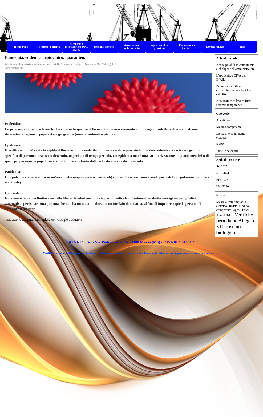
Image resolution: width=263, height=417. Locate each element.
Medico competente (229, 127)
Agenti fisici (224, 120)
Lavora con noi (215, 46)
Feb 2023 (222, 180)
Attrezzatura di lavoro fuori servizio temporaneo (234, 103)
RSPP (220, 144)
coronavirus (17, 68)
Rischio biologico (228, 229)
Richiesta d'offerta (48, 46)
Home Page (21, 46)
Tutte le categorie (227, 151)
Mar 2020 (222, 186)
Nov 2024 (222, 173)
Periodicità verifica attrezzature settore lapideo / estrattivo (234, 90)
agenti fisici (241, 210)
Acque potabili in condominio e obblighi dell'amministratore (235, 67)
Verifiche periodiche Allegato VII (236, 220)
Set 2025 (222, 166)
